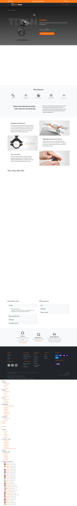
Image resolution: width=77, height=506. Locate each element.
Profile (5, 434)
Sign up (46, 356)
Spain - (9, 501)
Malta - (9, 488)
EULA (68, 372)
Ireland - (9, 480)
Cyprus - (9, 467)
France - (9, 475)
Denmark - (10, 470)
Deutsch (6, 459)
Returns (35, 361)
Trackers (6, 407)
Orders (46, 358)
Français (6, 458)
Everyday (6, 388)
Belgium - (10, 464)
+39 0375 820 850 (22, 342)
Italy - (8, 482)
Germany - (10, 477)
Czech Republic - (11, 494)
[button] (63, 4)
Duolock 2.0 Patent (27, 356)
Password (6, 436)
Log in (46, 354)
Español (6, 456)
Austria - (9, 462)
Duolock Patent (26, 354)
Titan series (25, 358)
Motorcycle (6, 383)
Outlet (3, 423)
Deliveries (43, 308)
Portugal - (10, 493)
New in (9, 358)
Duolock (6, 415)
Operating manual (13, 323)
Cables (5, 410)
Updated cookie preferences (64, 374)
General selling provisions (10, 448)
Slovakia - (10, 497)
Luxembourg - (11, 486)
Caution (11, 305)
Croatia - (9, 469)
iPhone (5, 401)
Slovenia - (10, 499)
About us (9, 354)
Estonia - (9, 472)
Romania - (10, 496)
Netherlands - (11, 489)
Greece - (9, 478)
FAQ (42, 305)
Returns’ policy (44, 312)
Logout (5, 437)
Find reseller (25, 366)
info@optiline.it (38, 340)
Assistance (10, 1)
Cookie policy (67, 373)
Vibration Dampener (9, 405)
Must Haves (7, 413)
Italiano (6, 453)
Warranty (11, 319)
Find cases (6, 402)
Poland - (9, 491)
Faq (8, 356)
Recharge (6, 409)
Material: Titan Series (14, 316)
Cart (5, 432)
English (66, 1)
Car (5, 386)
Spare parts (6, 412)
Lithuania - (10, 485)
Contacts (35, 356)
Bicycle (5, 385)
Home (9, 10)
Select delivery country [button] (47, 33)
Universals (6, 399)
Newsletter (10, 361)
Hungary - (10, 504)
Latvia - (9, 483)
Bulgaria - (10, 466)
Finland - (9, 474)
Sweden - (9, 502)
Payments (36, 363)
